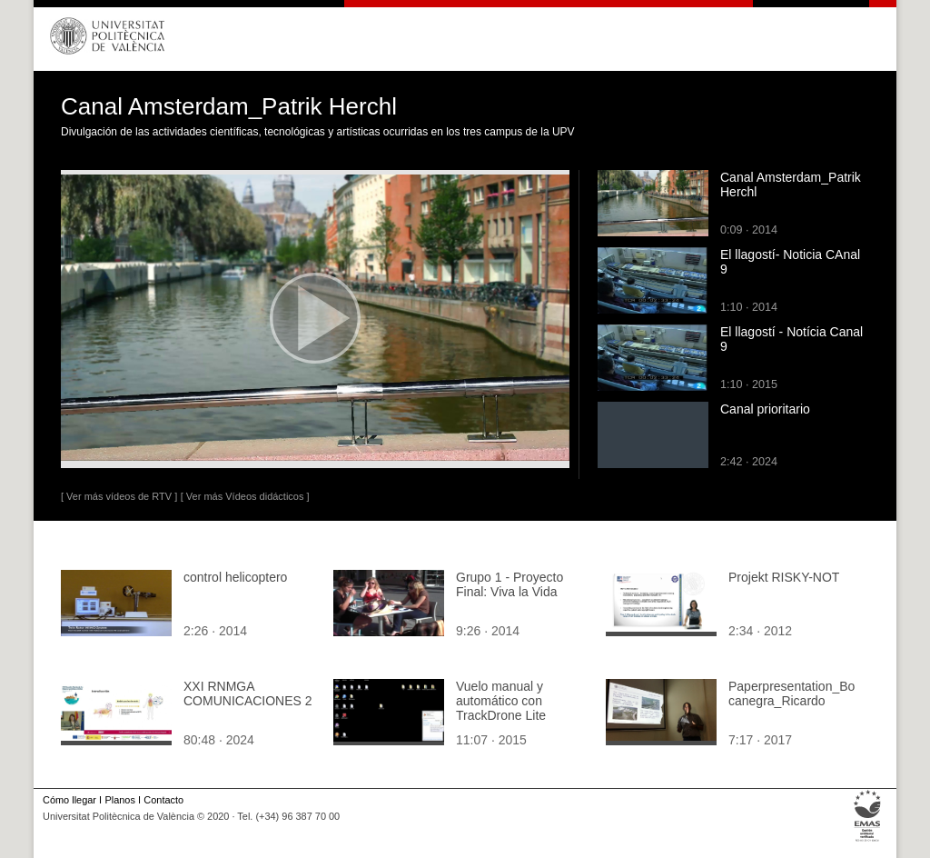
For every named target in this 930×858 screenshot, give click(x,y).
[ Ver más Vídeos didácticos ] (245, 496)
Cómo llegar (69, 799)
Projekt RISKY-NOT (783, 577)
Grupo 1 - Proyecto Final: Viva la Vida (509, 584)
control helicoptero (235, 577)
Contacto (163, 799)
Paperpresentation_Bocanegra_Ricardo (791, 693)
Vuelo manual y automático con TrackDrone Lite (501, 701)
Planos (119, 799)
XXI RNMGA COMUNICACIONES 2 (247, 693)
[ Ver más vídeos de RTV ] (119, 496)
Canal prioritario (765, 409)
